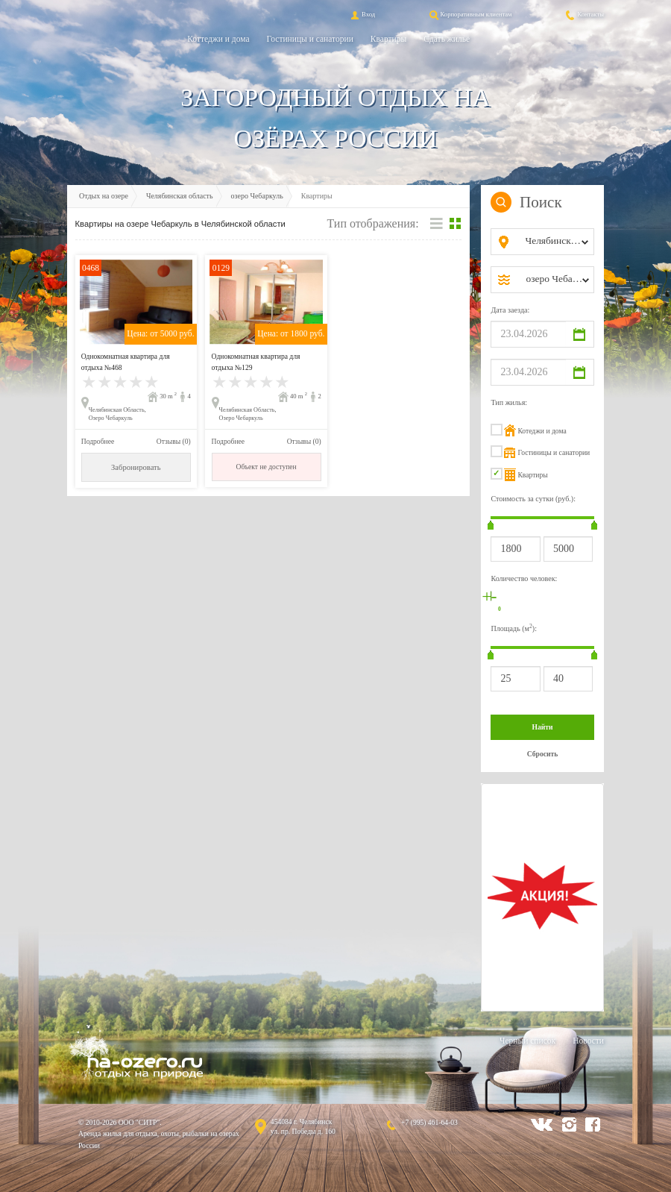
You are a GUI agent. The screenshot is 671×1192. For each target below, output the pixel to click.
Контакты (584, 14)
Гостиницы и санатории (310, 38)
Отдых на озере (103, 196)
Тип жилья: (509, 402)
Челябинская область (179, 196)
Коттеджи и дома (218, 38)
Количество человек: (524, 578)
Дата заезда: (510, 310)
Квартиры (388, 38)
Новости (588, 1040)
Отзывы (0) (174, 441)
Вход (361, 14)
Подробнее (97, 441)
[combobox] (554, 241)
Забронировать (135, 467)
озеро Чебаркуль (257, 196)
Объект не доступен (266, 466)
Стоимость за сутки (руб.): (533, 499)
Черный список (527, 1040)
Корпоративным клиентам (469, 14)
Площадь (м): (514, 628)
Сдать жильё (446, 38)
